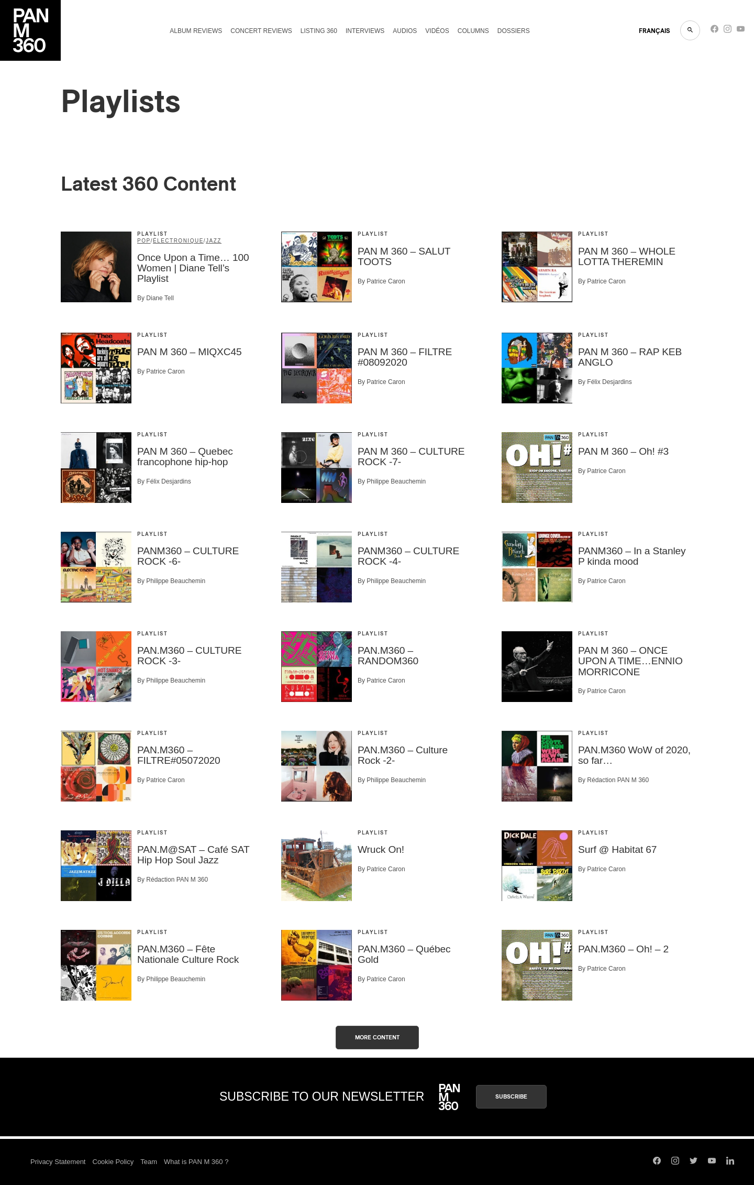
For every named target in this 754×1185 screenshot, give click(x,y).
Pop (144, 241)
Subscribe (511, 1097)
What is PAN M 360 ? (196, 1162)
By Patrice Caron (381, 281)
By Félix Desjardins (605, 382)
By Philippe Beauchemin (392, 481)
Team (148, 1162)
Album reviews (196, 31)
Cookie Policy (113, 1162)
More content (377, 1037)
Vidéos (437, 31)
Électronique (178, 241)
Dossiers (513, 31)
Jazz (213, 241)
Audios (405, 31)
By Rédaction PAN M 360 (613, 780)
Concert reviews (261, 31)
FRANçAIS (654, 31)
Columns (473, 31)
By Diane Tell (155, 298)
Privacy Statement (58, 1162)
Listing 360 (319, 31)
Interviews (365, 31)
